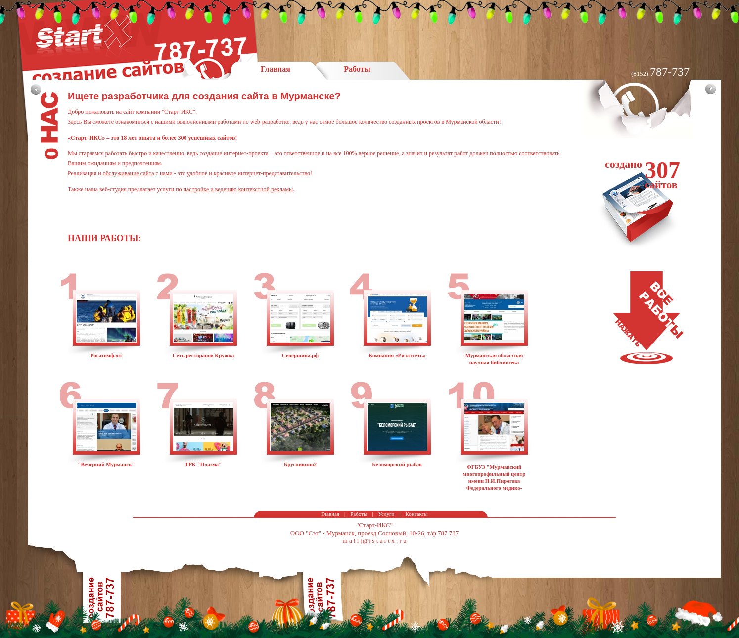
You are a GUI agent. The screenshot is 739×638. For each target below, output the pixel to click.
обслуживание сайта (128, 173)
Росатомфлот (107, 355)
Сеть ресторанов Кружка (203, 355)
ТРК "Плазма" (203, 464)
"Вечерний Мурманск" (106, 464)
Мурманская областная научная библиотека (494, 358)
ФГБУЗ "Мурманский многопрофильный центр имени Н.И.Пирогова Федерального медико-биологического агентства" (494, 480)
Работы (358, 514)
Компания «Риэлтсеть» (397, 355)
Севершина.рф (300, 355)
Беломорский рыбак (397, 464)
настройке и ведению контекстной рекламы (238, 189)
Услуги (386, 514)
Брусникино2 (300, 464)
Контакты (417, 514)
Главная (330, 514)
